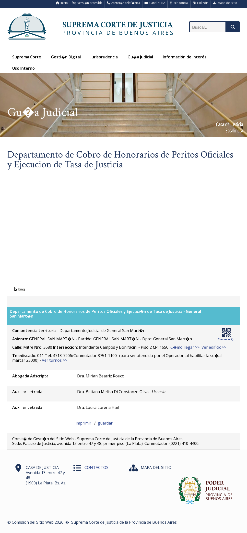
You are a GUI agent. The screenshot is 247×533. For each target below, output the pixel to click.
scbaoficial (179, 3)
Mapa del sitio (225, 3)
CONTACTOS (96, 467)
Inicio (62, 3)
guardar (105, 423)
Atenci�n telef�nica (123, 3)
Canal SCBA (154, 3)
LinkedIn (201, 3)
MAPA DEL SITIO (156, 467)
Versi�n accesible (87, 3)
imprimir (84, 423)
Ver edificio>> (213, 347)
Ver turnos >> (54, 360)
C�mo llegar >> (185, 347)
